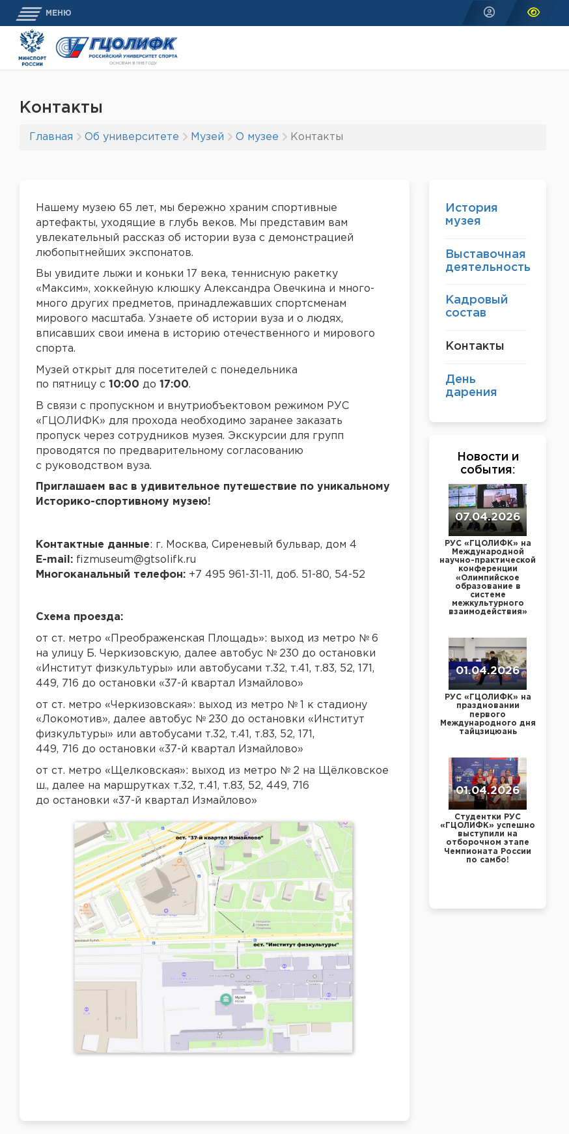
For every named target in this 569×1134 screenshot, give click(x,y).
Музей (207, 137)
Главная (51, 137)
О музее (257, 137)
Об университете (132, 137)
